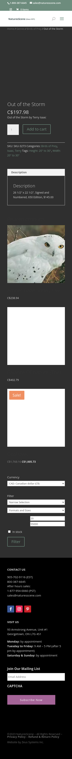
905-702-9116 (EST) (20, 577)
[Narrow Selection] (36, 502)
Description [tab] (19, 172)
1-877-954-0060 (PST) (21, 591)
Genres (20, 28)
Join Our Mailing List (23, 669)
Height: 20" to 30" (40, 150)
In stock (17, 532)
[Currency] (36, 483)
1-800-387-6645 (18, 3)
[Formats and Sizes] (36, 510)
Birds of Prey (34, 28)
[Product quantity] (13, 129)
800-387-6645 (16, 582)
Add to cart (37, 129)
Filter (16, 541)
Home (10, 28)
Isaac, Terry (14, 150)
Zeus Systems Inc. (33, 742)
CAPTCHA (14, 686)
